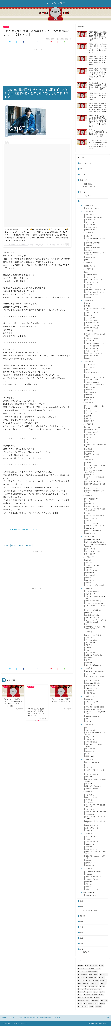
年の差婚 (88, 577)
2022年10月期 (88, 759)
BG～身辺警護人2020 (92, 499)
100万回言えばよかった (93, 871)
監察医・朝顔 (89, 421)
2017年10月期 (88, 233)
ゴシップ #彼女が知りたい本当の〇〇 (95, 733)
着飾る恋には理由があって (93, 665)
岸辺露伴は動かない (91, 895)
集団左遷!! (88, 399)
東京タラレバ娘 (90, 266)
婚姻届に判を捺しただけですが (95, 709)
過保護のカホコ (90, 229)
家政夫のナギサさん (91, 523)
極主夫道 (88, 582)
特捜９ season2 (90, 392)
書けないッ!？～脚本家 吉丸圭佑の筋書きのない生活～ (95, 621)
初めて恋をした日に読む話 (93, 353)
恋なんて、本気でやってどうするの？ (95, 822)
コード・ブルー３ (91, 222)
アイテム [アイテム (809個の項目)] (81, 971)
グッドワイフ (89, 341)
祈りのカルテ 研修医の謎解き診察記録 (95, 780)
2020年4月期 (87, 496)
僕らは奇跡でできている (93, 323)
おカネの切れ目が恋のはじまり (95, 542)
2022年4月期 (87, 792)
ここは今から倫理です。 (93, 591)
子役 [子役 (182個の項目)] (80, 994)
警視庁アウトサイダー (92, 889)
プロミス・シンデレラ (92, 680)
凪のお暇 (88, 418)
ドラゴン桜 (89, 645)
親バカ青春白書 (90, 554)
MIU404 (88, 501)
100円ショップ (85, 163)
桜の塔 (87, 660)
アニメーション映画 (90, 911)
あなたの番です (90, 364)
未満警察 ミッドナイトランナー (95, 526)
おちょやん (89, 562)
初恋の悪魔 (89, 847)
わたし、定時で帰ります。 (93, 372)
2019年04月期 (88, 361)
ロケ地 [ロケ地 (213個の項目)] (81, 989)
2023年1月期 (87, 868)
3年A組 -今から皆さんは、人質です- (95, 335)
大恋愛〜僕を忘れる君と (93, 325)
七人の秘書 (89, 567)
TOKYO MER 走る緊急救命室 (95, 671)
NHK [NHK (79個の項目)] (96, 965)
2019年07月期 (88, 403)
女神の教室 (89, 881)
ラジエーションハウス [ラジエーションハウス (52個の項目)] (92, 986)
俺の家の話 (89, 612)
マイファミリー (90, 809)
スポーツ (83, 180)
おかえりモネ (89, 637)
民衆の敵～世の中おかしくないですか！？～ (95, 253)
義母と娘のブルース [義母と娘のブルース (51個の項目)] (84, 1000)
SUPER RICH (90, 699)
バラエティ (87, 196)
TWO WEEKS (90, 408)
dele (86, 272)
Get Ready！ (89, 874)
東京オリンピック (89, 186)
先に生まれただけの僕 (92, 243)
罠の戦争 (88, 886)
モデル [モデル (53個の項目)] (81, 986)
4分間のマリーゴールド (93, 427)
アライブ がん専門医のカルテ (95, 465)
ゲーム (82, 174)
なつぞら (88, 369)
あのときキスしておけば (93, 635)
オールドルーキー (91, 837)
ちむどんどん (89, 795)
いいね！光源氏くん (91, 506)
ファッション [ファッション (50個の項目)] (95, 983)
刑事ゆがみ (89, 245)
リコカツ (88, 650)
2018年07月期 (88, 269)
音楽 (81, 949)
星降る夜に (89, 884)
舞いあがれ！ (89, 783)
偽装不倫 (88, 416)
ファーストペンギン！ (92, 774)
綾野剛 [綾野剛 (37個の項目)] (97, 997)
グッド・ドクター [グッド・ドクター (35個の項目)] (92, 977)
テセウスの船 (89, 474)
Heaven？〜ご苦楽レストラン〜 (95, 406)
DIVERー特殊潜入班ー (92, 539)
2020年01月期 (88, 459)
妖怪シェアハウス (91, 549)
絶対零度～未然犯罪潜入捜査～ (95, 292)
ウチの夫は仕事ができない (93, 217)
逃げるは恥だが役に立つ (93, 208)
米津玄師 (86, 952)
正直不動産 (89, 830)
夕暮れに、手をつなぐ (92, 879)
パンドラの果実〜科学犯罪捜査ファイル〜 (95, 806)
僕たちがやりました (91, 227)
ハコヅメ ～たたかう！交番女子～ (95, 677)
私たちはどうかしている (93, 551)
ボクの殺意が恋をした (92, 685)
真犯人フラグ (89, 721)
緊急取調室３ (89, 397)
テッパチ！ (89, 839)
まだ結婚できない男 (91, 432)
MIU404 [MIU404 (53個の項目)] (89, 965)
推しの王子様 (89, 690)
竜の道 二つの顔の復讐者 (93, 531)
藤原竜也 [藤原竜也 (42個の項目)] (104, 1000)
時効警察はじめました (92, 454)
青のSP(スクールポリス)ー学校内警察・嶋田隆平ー (95, 628)
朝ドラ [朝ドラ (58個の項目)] (81, 997)
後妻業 (87, 358)
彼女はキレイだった (91, 688)
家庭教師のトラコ (91, 849)
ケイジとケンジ (90, 468)
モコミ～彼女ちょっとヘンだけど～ (95, 606)
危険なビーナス (90, 572)
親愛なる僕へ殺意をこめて (93, 786)
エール (87, 513)
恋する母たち (89, 580)
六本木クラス (89, 844)
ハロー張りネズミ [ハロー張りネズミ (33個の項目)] (83, 983)
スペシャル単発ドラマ (91, 892)
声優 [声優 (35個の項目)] (96, 992)
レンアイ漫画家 (90, 652)
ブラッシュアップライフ (93, 876)
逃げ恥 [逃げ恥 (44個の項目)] (103, 1003)
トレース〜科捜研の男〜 (93, 346)
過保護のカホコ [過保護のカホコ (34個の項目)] (83, 1006)
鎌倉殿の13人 (89, 756)
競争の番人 (89, 860)
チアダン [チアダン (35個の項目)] (81, 980)
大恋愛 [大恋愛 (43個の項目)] (103, 992)
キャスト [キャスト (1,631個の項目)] (81, 977)
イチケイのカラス (91, 640)
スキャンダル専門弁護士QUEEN (95, 343)
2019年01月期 (88, 331)
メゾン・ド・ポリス (91, 351)
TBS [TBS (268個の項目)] (102, 965)
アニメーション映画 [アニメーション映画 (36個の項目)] (92, 971)
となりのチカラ (90, 730)
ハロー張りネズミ (91, 225)
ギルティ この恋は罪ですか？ (95, 516)
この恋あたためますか (92, 565)
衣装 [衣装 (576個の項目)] (80, 1003)
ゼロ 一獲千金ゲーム (92, 282)
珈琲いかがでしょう (91, 662)
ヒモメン (88, 287)
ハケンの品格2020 (91, 518)
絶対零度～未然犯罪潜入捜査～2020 (95, 491)
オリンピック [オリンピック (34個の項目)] (94, 974)
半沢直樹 (88, 521)
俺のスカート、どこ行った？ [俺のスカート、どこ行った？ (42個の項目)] (94, 989)
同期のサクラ (89, 451)
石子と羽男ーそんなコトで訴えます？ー (95, 857)
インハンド (89, 374)
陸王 (86, 259)
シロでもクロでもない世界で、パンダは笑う (95, 471)
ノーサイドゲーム (91, 411)
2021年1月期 (87, 588)
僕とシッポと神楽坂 (91, 320)
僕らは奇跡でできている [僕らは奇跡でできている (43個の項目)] (85, 992)
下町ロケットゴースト (92, 313)
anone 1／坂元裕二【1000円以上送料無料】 (23, 529)
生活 (81, 927)
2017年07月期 (88, 211)
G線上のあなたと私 (91, 429)
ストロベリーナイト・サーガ (94, 377)
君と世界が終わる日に (92, 615)
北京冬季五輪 (88, 184)
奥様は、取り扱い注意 (92, 248)
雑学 (81, 938)
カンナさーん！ (90, 219)
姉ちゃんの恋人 (90, 575)
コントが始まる (90, 642)
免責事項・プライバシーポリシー (15, 1023)
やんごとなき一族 (91, 797)
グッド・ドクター (91, 277)
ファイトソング (90, 739)
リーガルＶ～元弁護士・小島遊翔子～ (95, 309)
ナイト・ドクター (91, 674)
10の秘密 (88, 463)
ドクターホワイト (91, 737)
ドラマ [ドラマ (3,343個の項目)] (96, 980)
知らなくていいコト (91, 488)
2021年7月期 (87, 668)
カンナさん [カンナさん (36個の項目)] (104, 974)
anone (7, 545)
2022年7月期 (87, 833)
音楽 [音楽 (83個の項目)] (92, 1006)
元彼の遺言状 (89, 814)
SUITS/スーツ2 (90, 504)
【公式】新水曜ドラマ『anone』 (16, 245)
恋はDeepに (89, 657)
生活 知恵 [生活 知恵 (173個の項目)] (89, 997)
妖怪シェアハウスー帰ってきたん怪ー (95, 817)
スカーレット (89, 440)
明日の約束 (89, 250)
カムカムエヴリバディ (92, 702)
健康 (81, 901)
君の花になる (89, 777)
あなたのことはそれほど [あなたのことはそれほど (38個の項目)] (94, 968)
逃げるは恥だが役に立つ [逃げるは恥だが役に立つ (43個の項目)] (91, 1003)
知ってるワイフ (90, 624)
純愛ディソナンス (91, 863)
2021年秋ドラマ (89, 696)
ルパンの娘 (89, 413)
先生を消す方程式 (91, 570)
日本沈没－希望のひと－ (93, 716)
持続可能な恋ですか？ (92, 825)
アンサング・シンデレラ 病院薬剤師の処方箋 (95, 510)
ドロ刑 (87, 306)
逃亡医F (88, 753)
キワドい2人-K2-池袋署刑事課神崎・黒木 (95, 545)
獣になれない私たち (91, 328)
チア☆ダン (89, 284)
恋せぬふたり (89, 751)
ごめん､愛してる (90, 214)
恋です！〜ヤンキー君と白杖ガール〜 (95, 713)
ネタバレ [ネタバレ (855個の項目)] (104, 980)
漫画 (81, 921)
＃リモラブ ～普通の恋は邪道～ (95, 585)
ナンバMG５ (89, 802)
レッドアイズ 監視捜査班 (93, 610)
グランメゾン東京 (91, 434)
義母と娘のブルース (91, 294)
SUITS (87, 303)
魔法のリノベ (89, 865)
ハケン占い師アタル (91, 348)
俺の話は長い (89, 449)
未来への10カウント (91, 828)
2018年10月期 (88, 300)
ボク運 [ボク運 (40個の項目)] (104, 983)
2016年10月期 (88, 205)
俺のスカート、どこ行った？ (94, 384)
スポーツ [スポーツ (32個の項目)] (102, 977)
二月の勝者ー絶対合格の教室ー (95, 707)
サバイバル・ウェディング (93, 279)
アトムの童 (89, 767)
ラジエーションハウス (92, 382)
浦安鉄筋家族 (89, 528)
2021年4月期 (87, 632)
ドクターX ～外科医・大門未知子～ (95, 239)
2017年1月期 (87, 263)
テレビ (14, 545)
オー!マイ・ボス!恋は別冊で (94, 603)
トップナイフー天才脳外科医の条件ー (95, 478)
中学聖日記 (89, 315)
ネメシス (88, 647)
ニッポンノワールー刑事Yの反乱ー (95, 445)
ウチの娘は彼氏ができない (93, 601)
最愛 (86, 719)
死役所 (87, 456)
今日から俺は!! (90, 318)
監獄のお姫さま (90, 257)
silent (87, 765)
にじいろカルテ (90, 594)
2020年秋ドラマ (89, 557)
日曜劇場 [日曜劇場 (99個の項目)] (87, 994)
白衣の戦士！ (89, 394)
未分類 (82, 916)
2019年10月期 (88, 424)
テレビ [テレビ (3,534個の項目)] (89, 980)
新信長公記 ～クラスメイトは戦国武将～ (95, 852)
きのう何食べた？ (91, 367)
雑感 (81, 944)
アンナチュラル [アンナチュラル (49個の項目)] (83, 974)
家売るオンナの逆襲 (91, 356)
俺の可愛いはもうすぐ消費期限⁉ (95, 812)
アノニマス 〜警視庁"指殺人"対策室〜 (95, 597)
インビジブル (89, 800)
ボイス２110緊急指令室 (93, 683)
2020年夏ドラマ (89, 536)
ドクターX (88, 442)
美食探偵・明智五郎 (91, 533)
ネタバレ (29, 545)
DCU (87, 727)
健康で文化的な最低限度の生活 (95, 289)
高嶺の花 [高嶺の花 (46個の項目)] (99, 1006)
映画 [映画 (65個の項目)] (102, 994)
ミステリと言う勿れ (91, 742)
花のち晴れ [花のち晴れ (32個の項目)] (96, 1000)
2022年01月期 (88, 724)
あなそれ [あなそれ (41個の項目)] (81, 968)
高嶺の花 (88, 297)
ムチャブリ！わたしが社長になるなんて (95, 745)
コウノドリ (89, 236)
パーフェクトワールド (92, 379)
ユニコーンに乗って (91, 841)
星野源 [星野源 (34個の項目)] (95, 994)
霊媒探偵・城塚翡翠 (91, 788)
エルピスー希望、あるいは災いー (95, 771)
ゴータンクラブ (55, 3)
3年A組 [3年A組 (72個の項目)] (81, 965)
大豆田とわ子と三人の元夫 (93, 655)
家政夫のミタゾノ (91, 387)
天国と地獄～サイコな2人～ (94, 617)
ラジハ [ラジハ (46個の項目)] (103, 986)
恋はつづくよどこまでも (93, 481)
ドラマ (6, 27)
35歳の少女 (89, 560)
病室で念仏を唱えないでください (95, 485)
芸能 (81, 932)
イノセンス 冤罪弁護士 (93, 338)
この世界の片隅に (91, 275)
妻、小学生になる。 (91, 748)
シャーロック (89, 437)
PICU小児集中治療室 (92, 762)
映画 (81, 906)
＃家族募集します (91, 693)
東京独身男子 (89, 389)
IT (81, 169)
